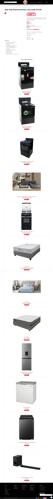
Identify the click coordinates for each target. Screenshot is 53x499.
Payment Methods (32, 488)
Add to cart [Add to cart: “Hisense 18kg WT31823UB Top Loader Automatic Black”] (26, 445)
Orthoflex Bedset (26, 266)
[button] (27, 39)
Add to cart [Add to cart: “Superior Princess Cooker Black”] (26, 129)
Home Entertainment (7, 494)
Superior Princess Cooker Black (27, 126)
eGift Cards (23, 488)
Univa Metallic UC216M (26, 407)
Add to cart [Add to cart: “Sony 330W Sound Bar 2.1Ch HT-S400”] (26, 480)
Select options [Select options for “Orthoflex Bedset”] (26, 269)
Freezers (6, 490)
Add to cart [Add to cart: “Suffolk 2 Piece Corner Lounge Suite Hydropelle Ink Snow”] (26, 199)
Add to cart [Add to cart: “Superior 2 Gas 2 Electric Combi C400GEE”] (26, 164)
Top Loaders (35, 26)
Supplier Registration (16, 488)
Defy (29, 27)
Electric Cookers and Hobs (8, 489)
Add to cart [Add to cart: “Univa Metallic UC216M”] (26, 410)
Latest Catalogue (24, 489)
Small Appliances (7, 493)
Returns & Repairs (32, 489)
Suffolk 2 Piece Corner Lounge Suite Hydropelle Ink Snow (26, 196)
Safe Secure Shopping (32, 490)
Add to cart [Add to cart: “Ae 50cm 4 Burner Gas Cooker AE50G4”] (26, 234)
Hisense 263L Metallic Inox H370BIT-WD (26, 372)
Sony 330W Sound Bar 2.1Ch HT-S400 (27, 477)
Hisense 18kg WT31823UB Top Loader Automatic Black (26, 442)
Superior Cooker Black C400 (26, 91)
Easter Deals (32, 26)
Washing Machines (39, 26)
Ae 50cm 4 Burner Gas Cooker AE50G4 (27, 231)
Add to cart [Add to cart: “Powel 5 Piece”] (26, 304)
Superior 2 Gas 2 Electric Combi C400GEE (26, 161)
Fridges (6, 488)
